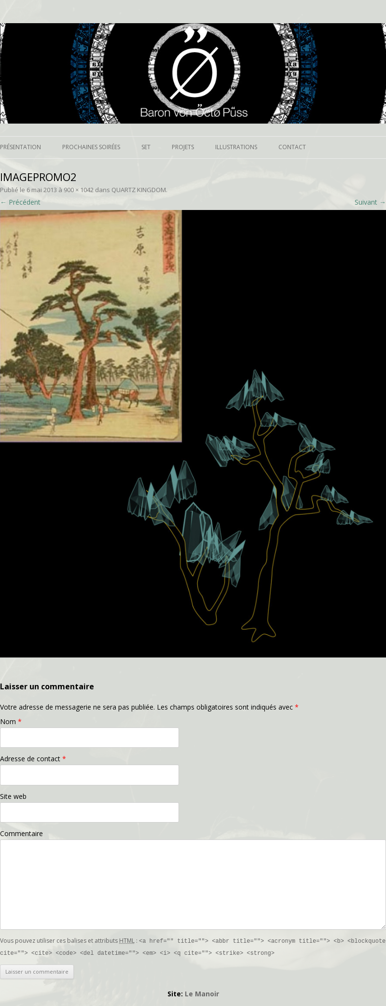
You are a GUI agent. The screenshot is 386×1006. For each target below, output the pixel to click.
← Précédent (20, 202)
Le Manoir (202, 992)
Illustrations (236, 147)
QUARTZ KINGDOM (138, 189)
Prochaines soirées (91, 147)
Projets (183, 147)
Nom (11, 721)
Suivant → (370, 202)
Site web (13, 796)
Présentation (20, 147)
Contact (292, 147)
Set (146, 147)
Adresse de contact (33, 758)
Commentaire (21, 833)
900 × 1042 (79, 189)
